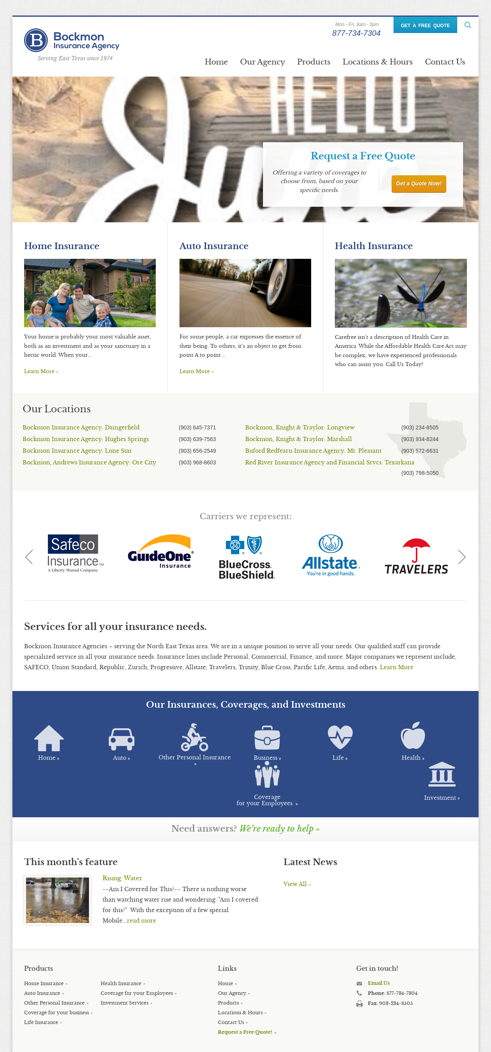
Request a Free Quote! (245, 998)
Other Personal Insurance (54, 969)
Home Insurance (61, 246)
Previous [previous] (29, 557)
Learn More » (41, 371)
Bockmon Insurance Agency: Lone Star (77, 450)
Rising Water (122, 844)
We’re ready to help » (279, 795)
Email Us (379, 950)
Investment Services (124, 969)
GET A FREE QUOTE (425, 25)
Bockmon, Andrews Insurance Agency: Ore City (89, 462)
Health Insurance (374, 246)
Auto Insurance (214, 246)
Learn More (396, 667)
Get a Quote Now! (419, 183)
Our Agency (262, 61)
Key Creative (180, 1040)
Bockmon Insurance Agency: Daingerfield (81, 427)
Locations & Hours (378, 61)
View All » (297, 850)
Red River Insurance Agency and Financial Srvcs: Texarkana (329, 462)
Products (314, 61)
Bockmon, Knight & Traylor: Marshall (298, 439)
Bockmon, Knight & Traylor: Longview (300, 427)
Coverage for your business (56, 979)
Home (216, 61)
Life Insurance (41, 989)
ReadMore (468, 25)
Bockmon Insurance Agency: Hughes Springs (86, 439)
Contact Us (445, 61)
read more (141, 887)
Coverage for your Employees (137, 960)
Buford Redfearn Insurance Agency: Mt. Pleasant (313, 450)
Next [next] (462, 557)
